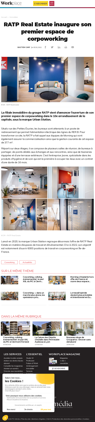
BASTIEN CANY (24, 47)
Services (29, 371)
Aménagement (32, 366)
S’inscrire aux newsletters (13, 371)
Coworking (9, 262)
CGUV (48, 419)
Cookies (86, 419)
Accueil (4, 17)
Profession (30, 361)
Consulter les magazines (13, 366)
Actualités (27, 262)
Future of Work (32, 363)
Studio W (30, 358)
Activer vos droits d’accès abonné (13, 362)
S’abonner (40, 3)
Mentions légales (38, 419)
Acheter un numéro (11, 368)
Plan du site (25, 419)
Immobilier (14, 17)
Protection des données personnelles (67, 419)
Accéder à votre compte (13, 358)
